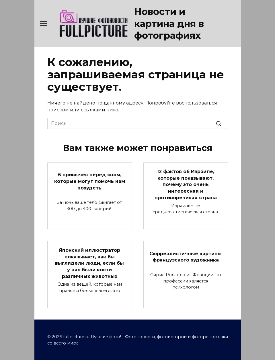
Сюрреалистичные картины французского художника (185, 256)
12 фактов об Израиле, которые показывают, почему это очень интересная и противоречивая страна (186, 184)
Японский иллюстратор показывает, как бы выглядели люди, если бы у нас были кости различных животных (89, 262)
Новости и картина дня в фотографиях (169, 23)
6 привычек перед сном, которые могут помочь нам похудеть (89, 181)
